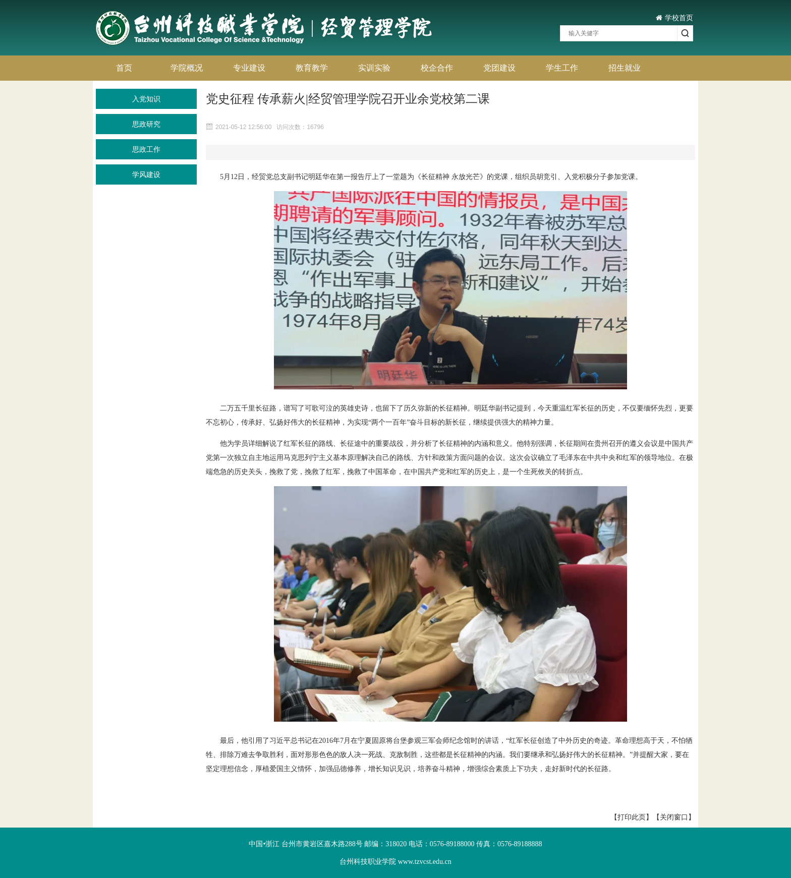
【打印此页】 (631, 817)
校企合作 (437, 68)
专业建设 (249, 68)
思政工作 (146, 149)
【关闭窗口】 (674, 817)
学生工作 (562, 68)
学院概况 (187, 68)
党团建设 (499, 68)
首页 (124, 68)
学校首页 (674, 18)
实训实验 (374, 68)
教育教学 (312, 68)
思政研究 (146, 124)
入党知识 (146, 99)
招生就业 (624, 68)
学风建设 (146, 174)
